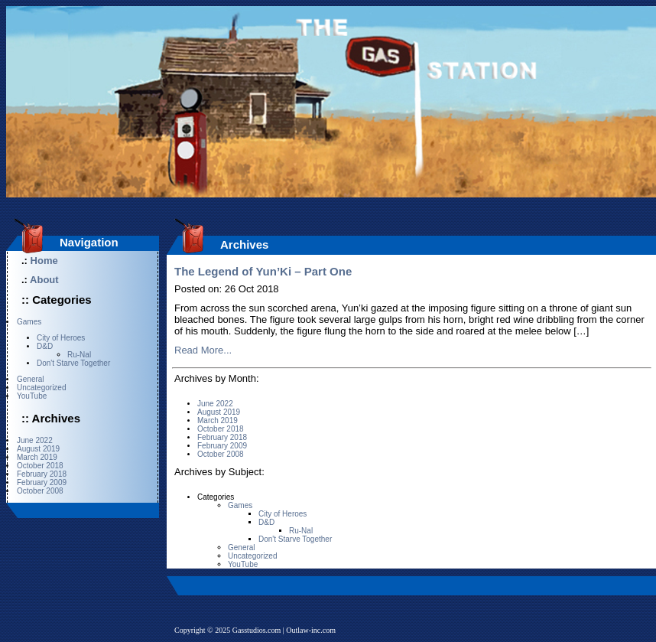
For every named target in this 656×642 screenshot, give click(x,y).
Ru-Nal (79, 354)
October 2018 (40, 465)
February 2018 (42, 474)
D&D (45, 346)
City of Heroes (61, 338)
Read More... (203, 350)
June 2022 (35, 440)
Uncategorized (41, 387)
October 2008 (40, 491)
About (44, 279)
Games (29, 322)
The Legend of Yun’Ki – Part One (263, 271)
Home (44, 260)
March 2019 (37, 457)
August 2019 (38, 449)
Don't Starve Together (73, 363)
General (30, 379)
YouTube (32, 396)
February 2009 (42, 482)
